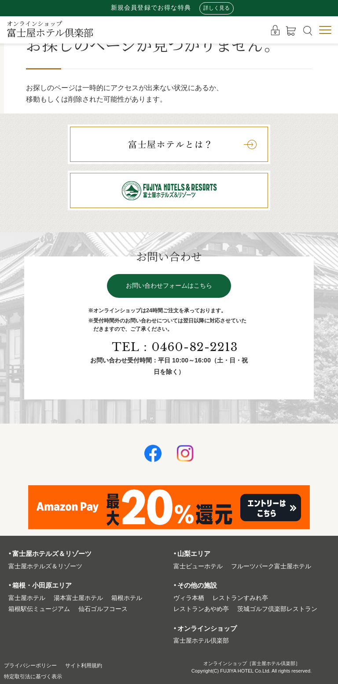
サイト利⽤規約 (95, 665)
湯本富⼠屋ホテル (78, 598)
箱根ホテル (126, 598)
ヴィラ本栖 (188, 598)
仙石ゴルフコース (103, 609)
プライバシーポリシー (35, 665)
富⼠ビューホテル (198, 566)
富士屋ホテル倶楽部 (50, 29)
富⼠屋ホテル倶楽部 (201, 640)
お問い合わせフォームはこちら (169, 287)
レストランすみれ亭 (240, 598)
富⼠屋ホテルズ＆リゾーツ (45, 566)
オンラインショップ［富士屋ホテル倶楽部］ (251, 663)
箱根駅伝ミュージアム (39, 609)
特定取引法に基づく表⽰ (38, 676)
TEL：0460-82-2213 (176, 349)
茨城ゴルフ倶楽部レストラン (277, 609)
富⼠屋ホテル (26, 598)
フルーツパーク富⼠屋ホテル (271, 566)
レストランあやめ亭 (201, 609)
